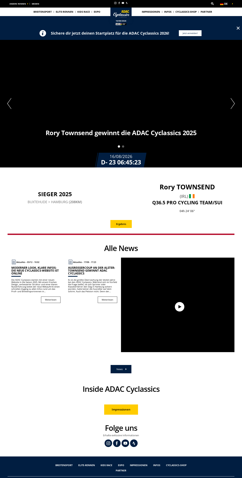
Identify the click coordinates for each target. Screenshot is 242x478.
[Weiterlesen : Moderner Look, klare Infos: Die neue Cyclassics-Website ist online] (36, 281)
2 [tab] (123, 146)
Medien (35, 3)
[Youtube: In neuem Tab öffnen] (123, 3)
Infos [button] (167, 11)
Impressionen (151, 11)
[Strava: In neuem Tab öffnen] (127, 3)
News (119, 369)
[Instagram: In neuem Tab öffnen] (115, 3)
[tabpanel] (121, 103)
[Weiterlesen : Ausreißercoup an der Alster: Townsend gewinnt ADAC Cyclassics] (92, 281)
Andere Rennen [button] (17, 3)
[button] (212, 4)
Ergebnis (121, 224)
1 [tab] (119, 146)
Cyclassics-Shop (186, 11)
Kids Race (83, 11)
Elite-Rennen (86, 465)
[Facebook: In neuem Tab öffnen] (119, 3)
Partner (206, 11)
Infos (156, 465)
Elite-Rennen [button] (64, 11)
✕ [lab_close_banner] (238, 28)
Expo (97, 11)
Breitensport (42, 11)
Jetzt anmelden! (190, 33)
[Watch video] (177, 305)
